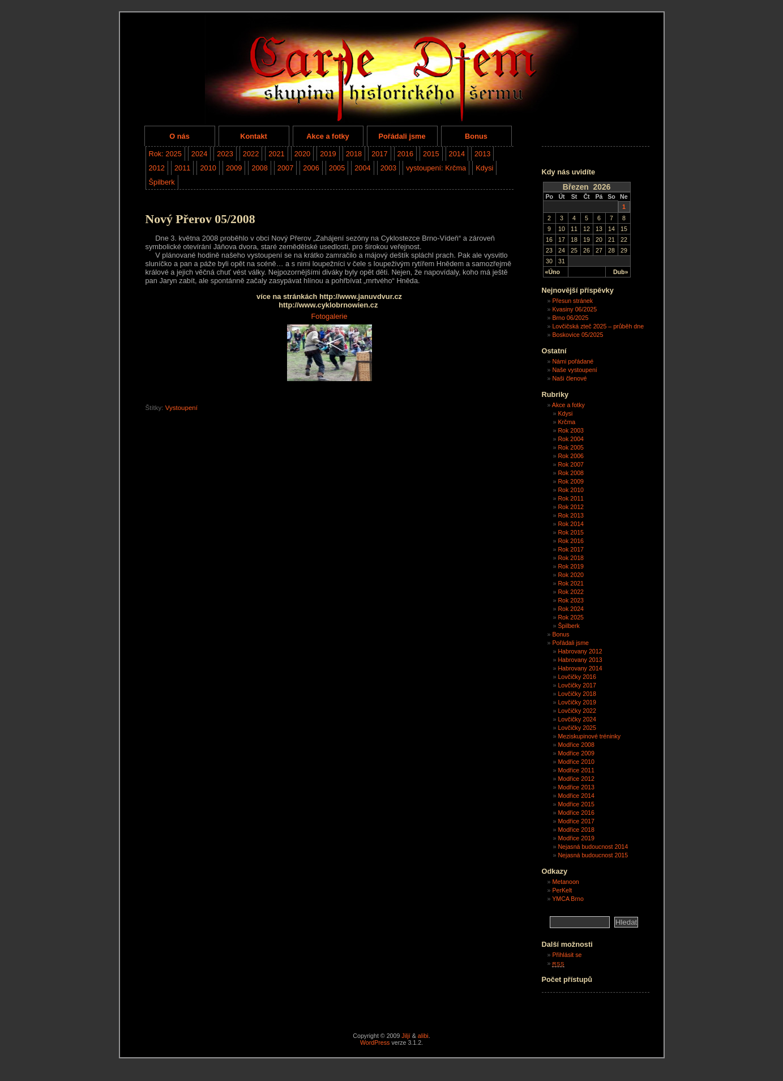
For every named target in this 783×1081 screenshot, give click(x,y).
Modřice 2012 (576, 778)
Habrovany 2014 (580, 668)
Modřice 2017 (576, 821)
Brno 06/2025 (570, 317)
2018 (354, 153)
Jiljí (405, 1035)
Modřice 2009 (576, 753)
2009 (234, 168)
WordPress (375, 1042)
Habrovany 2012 (580, 651)
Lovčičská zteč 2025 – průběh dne (598, 326)
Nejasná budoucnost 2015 (593, 855)
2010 (208, 168)
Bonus (476, 136)
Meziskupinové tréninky (589, 736)
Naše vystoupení (574, 369)
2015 (431, 153)
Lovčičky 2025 (577, 727)
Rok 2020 (571, 574)
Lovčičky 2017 (577, 685)
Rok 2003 (571, 430)
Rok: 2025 (165, 153)
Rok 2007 (571, 464)
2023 (225, 153)
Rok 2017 (571, 549)
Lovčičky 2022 (577, 710)
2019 (328, 153)
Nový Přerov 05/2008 (200, 219)
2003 (388, 168)
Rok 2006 (571, 455)
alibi (423, 1035)
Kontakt (253, 136)
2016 (405, 153)
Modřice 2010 (576, 761)
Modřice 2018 (576, 829)
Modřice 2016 (576, 812)
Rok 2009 (571, 481)
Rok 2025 (571, 617)
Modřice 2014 (576, 795)
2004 (362, 168)
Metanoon (565, 881)
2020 (302, 153)
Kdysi (484, 168)
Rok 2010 (571, 489)
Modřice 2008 (576, 744)
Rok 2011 (571, 498)
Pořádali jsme (401, 136)
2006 (311, 168)
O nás (179, 136)
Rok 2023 (571, 600)
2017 (379, 153)
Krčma (566, 421)
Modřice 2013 (576, 787)
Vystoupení (181, 407)
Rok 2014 (571, 523)
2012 (157, 168)
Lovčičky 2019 (577, 702)
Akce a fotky (327, 136)
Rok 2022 (571, 591)
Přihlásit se (566, 954)
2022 (251, 153)
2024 (199, 153)
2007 (285, 168)
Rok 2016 (571, 540)
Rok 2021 (571, 583)
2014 (457, 153)
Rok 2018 (571, 557)
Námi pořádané (572, 361)
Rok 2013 (571, 515)
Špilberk (162, 182)
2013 (482, 153)
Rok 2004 (571, 438)
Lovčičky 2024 (577, 719)
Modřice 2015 (576, 804)
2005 (337, 168)
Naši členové (569, 378)
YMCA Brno (568, 898)
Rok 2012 (571, 506)
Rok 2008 (571, 472)
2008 (259, 168)
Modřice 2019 (576, 838)
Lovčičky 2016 (577, 676)
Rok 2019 (571, 566)
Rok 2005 (571, 447)
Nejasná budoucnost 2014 (593, 846)
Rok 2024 (571, 608)
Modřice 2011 (576, 770)
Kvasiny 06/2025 (574, 309)
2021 (276, 153)
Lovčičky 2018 (577, 693)
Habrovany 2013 (580, 659)
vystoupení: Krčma (436, 168)
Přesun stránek (572, 300)
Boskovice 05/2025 (577, 334)
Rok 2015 (571, 532)
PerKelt (562, 890)
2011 (182, 168)
